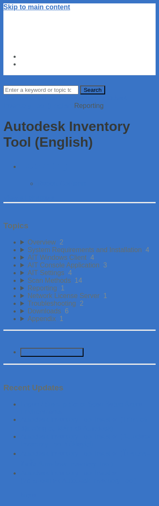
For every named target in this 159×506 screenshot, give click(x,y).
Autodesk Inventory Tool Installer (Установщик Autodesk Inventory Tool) (78, 476)
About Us (35, 64)
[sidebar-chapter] (88, 242)
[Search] (40, 89)
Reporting (44, 165)
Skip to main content (36, 7)
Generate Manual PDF (52, 352)
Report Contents (62, 183)
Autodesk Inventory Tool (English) (65, 101)
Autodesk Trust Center (56, 56)
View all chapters (29, 198)
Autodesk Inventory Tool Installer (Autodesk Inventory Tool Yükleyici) (85, 440)
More (28, 495)
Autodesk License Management (50, 98)
